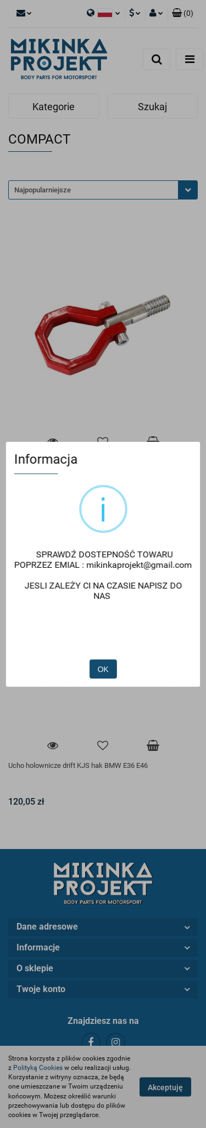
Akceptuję (165, 1087)
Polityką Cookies (38, 1068)
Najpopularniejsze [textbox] (42, 190)
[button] (183, 13)
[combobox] (103, 190)
